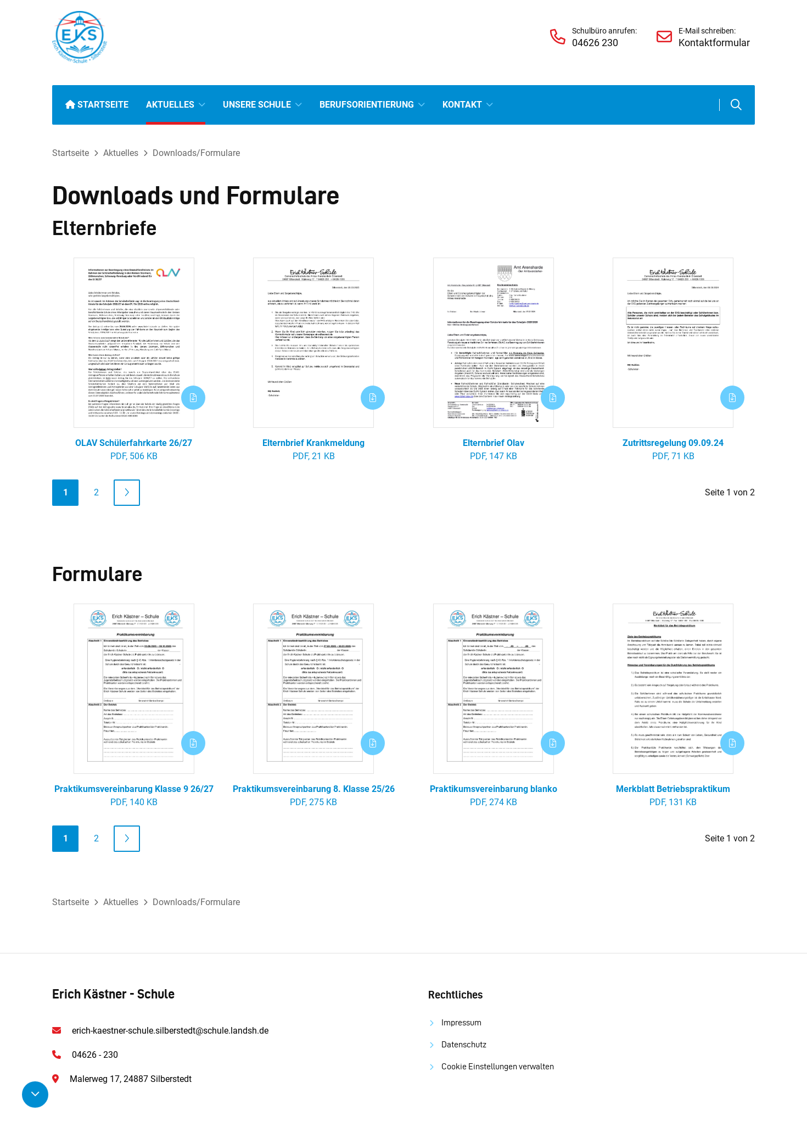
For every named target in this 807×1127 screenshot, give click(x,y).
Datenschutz (463, 1044)
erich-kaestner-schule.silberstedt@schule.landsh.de (170, 1030)
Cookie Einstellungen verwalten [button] (497, 1066)
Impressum (461, 1022)
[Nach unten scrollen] (35, 1094)
